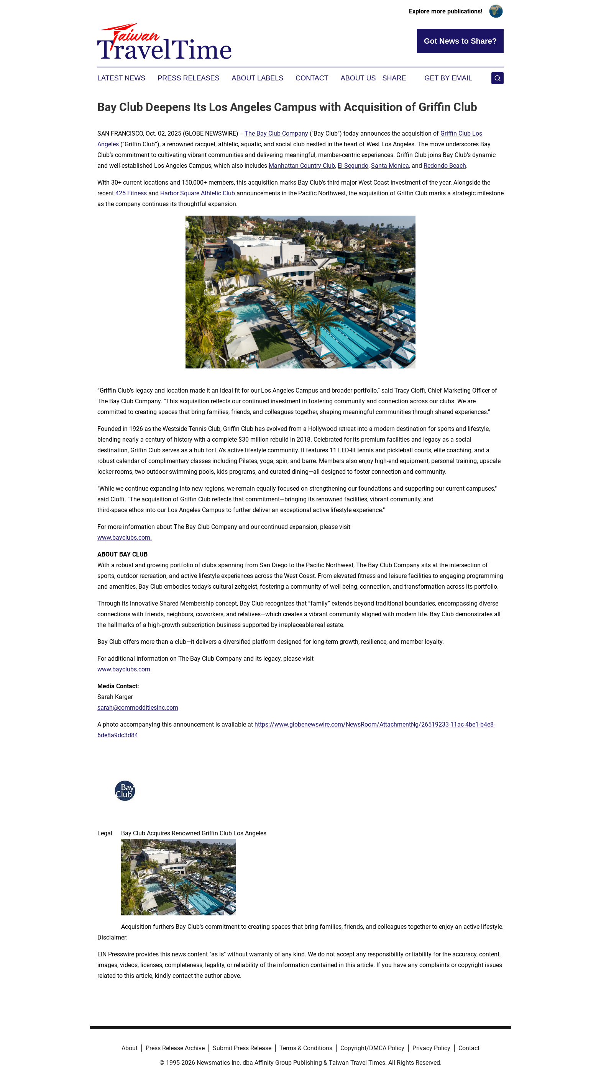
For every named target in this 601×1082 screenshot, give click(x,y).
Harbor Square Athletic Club (197, 193)
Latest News (121, 78)
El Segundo (353, 165)
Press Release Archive (175, 1048)
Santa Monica (390, 165)
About (130, 1048)
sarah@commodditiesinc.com (137, 707)
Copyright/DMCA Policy (372, 1048)
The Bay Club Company (276, 133)
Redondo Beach (445, 165)
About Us (358, 78)
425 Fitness (131, 193)
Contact (312, 78)
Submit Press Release (242, 1048)
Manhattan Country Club (302, 165)
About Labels (257, 78)
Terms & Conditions (305, 1048)
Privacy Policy (431, 1048)
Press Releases (188, 78)
